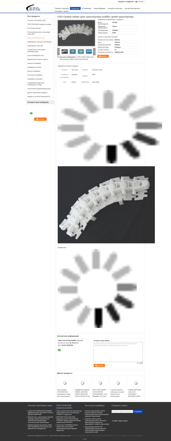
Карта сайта (123, 421)
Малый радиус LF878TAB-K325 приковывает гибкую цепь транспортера (64, 393)
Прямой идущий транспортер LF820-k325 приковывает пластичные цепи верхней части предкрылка (40, 426)
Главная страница (62, 8)
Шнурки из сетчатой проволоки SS (38, 96)
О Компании (86, 8)
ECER (85, 439)
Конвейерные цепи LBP (35, 46)
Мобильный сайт (118, 424)
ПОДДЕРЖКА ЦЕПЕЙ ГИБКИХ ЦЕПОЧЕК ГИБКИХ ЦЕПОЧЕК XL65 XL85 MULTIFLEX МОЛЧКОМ (82, 394)
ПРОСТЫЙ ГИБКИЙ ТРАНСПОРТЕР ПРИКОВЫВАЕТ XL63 (100, 392)
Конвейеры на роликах (35, 79)
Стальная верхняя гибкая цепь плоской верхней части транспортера (117, 393)
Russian (141, 1)
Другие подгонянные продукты (37, 92)
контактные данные (132, 8)
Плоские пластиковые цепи (36, 20)
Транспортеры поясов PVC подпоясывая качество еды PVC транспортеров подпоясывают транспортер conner (95, 429)
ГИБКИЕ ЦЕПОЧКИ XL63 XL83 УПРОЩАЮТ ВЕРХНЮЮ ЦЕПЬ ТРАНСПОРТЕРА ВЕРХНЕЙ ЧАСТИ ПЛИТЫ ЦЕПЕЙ (134, 396)
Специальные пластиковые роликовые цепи (36, 50)
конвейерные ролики (34, 67)
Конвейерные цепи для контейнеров (39, 42)
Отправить (138, 411)
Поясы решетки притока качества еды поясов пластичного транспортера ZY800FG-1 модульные (69, 412)
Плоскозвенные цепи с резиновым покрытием (38, 33)
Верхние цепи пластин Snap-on (37, 59)
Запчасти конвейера (34, 63)
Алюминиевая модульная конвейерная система (35, 84)
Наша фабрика (99, 8)
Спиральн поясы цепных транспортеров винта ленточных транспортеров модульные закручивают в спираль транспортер (97, 421)
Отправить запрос (62, 11)
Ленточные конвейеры (34, 75)
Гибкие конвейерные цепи (36, 38)
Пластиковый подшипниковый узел (39, 89)
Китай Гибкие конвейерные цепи (60, 435)
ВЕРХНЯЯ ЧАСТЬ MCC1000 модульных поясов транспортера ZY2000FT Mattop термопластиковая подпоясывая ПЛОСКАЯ (68, 419)
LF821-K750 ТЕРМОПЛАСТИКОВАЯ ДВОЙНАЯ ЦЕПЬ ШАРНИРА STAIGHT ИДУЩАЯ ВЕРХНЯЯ (40, 412)
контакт (104, 56)
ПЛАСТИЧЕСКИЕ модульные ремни (39, 24)
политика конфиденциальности (37, 435)
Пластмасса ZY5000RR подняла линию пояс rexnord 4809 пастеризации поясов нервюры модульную (67, 427)
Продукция (75, 8)
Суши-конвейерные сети (35, 55)
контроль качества (115, 8)
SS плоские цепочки (34, 28)
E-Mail (114, 421)
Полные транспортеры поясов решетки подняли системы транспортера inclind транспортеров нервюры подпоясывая (97, 413)
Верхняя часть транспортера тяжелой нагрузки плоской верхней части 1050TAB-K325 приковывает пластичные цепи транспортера (40, 419)
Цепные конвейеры (33, 71)
